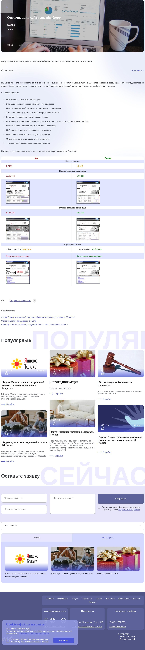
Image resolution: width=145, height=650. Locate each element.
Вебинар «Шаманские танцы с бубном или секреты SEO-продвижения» (34, 325)
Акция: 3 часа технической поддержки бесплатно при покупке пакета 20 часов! (38, 317)
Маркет (92, 602)
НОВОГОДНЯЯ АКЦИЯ (65, 382)
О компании (62, 599)
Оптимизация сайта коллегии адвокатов (115, 384)
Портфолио (87, 599)
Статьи (99, 599)
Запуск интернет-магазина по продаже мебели (72, 433)
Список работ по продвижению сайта (18, 321)
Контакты (110, 599)
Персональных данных (129, 509)
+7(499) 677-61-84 (117, 626)
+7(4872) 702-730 (117, 622)
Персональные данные (129, 599)
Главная (50, 599)
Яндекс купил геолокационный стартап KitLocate (24, 444)
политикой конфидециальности (34, 633)
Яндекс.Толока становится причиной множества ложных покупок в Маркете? (23, 385)
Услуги (75, 599)
